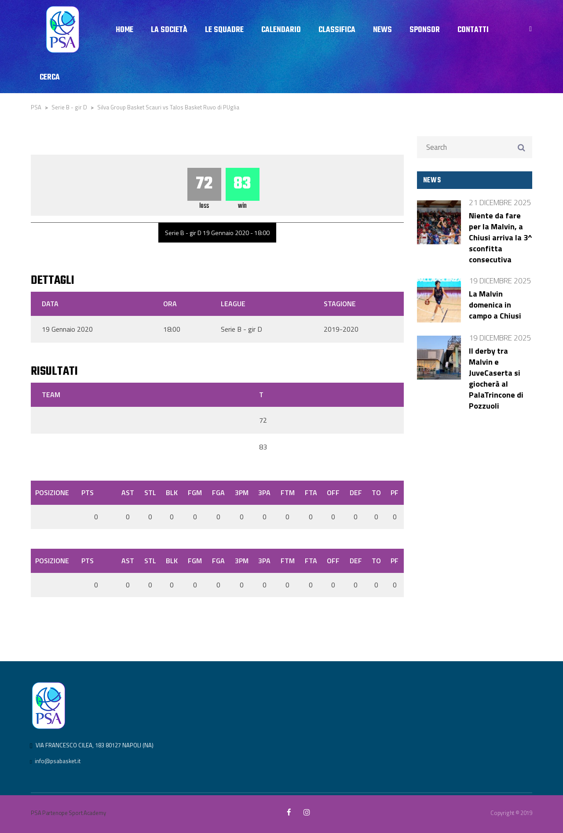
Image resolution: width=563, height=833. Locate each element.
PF (394, 492)
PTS (87, 492)
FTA (311, 492)
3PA (264, 492)
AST (127, 492)
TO (376, 492)
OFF (333, 492)
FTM (288, 492)
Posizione (52, 492)
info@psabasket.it (57, 761)
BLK (172, 492)
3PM (242, 492)
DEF (356, 492)
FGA (218, 492)
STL (150, 492)
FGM (195, 492)
